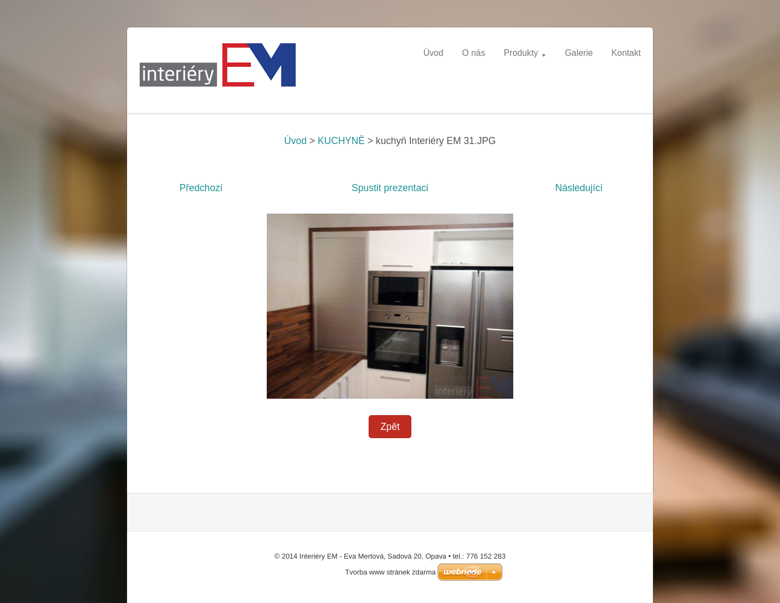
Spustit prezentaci (390, 187)
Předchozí (200, 187)
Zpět (389, 426)
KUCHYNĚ (341, 140)
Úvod (295, 140)
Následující (579, 187)
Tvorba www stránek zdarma (390, 572)
